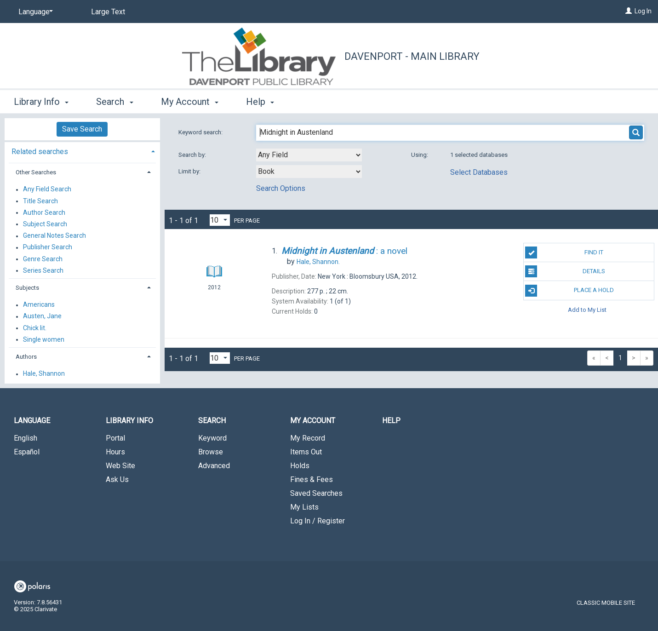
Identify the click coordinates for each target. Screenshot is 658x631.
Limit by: (190, 171)
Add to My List (587, 309)
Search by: (192, 154)
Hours (115, 451)
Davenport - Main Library (412, 56)
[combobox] (309, 155)
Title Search (40, 201)
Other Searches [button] (36, 172)
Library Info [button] (41, 101)
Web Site (120, 465)
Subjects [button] (27, 287)
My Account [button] (189, 101)
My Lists (304, 507)
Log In (643, 11)
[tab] (82, 150)
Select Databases (479, 172)
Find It (564, 252)
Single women (43, 339)
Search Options (280, 188)
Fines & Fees (311, 479)
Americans (39, 305)
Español (27, 451)
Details (565, 271)
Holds (299, 465)
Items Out (306, 451)
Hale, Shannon (44, 374)
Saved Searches (316, 493)
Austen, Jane (42, 316)
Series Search (43, 270)
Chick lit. (34, 328)
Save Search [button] (82, 129)
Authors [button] (26, 356)
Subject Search (45, 224)
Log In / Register (317, 520)
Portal (115, 438)
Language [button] (32, 420)
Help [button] (260, 101)
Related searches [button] (39, 151)
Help (391, 420)
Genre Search (43, 259)
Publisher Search (47, 247)
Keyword (212, 438)
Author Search (44, 212)
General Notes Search (54, 236)
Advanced (214, 465)
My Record (307, 438)
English (25, 438)
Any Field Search (47, 189)
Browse (210, 451)
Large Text (108, 11)
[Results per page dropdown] (220, 220)
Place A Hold (569, 291)
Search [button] (114, 101)
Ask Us (117, 479)
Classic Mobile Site (606, 602)
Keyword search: (201, 132)
